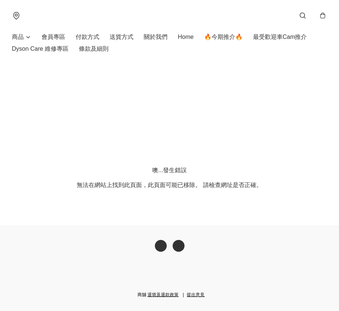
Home (186, 37)
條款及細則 (94, 49)
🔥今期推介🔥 (223, 37)
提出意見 (196, 294)
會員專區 (53, 37)
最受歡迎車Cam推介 (280, 37)
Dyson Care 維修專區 (40, 49)
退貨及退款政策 (163, 294)
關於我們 (155, 37)
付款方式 (87, 37)
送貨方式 (121, 37)
